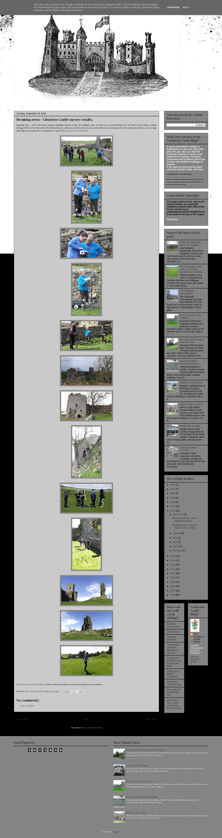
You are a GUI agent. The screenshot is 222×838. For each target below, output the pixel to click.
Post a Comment (27, 706)
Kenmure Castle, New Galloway (139, 781)
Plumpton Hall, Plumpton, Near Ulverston (192, 340)
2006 (173, 595)
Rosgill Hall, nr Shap (190, 426)
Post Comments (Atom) (92, 727)
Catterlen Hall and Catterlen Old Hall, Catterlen (146, 750)
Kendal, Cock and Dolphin (137, 765)
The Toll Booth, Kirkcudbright (187, 292)
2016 (173, 510)
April (175, 542)
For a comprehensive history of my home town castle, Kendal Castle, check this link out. (185, 182)
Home (87, 719)
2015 (173, 556)
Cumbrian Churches (171, 638)
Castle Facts (173, 632)
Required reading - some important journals (184, 519)
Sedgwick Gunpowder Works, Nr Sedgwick (190, 243)
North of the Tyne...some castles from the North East (174, 704)
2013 (173, 564)
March (176, 546)
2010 (173, 577)
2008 (173, 586)
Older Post (151, 719)
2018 (173, 502)
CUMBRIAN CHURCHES (179, 174)
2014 (173, 560)
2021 (173, 489)
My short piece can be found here (30, 684)
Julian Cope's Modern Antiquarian (173, 674)
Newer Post (22, 719)
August (176, 533)
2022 (173, 484)
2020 (173, 493)
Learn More (173, 7)
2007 (173, 590)
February (177, 550)
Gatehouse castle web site (174, 683)
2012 (173, 569)
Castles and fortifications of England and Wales (174, 662)
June (175, 537)
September (178, 514)
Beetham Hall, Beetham (191, 382)
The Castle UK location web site (174, 692)
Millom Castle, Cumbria (191, 404)
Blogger (116, 832)
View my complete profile (194, 659)
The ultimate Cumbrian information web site (173, 649)
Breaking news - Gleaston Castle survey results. (184, 526)
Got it (186, 7)
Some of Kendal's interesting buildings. (190, 362)
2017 (173, 506)
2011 (173, 573)
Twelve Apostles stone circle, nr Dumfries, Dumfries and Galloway (191, 269)
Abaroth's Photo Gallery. (174, 625)
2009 (173, 582)
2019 (173, 497)
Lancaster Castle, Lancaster (188, 449)
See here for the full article (77, 130)
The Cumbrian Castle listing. (199, 638)
